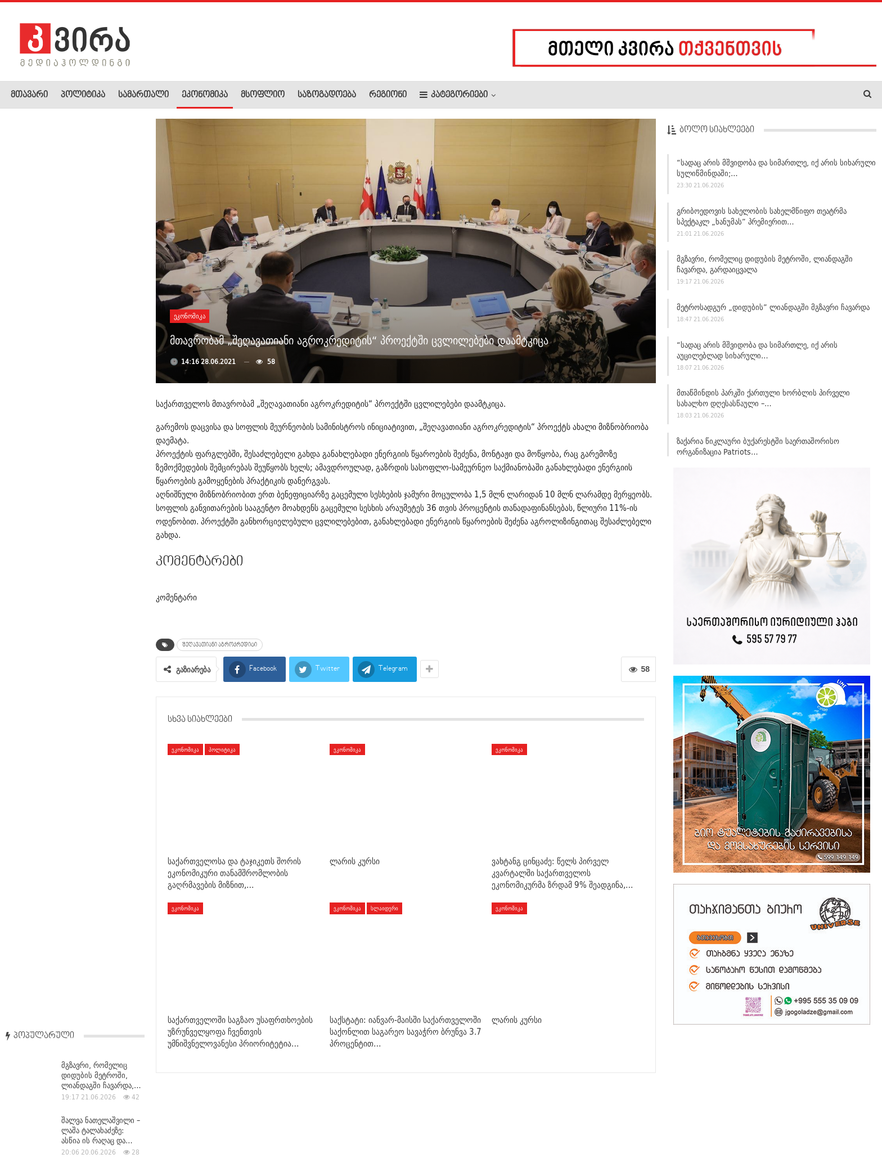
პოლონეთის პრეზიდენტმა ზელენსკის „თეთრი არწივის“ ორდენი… (96, 285)
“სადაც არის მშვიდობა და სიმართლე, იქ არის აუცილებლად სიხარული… (757, 354)
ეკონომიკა (205, 95)
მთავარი (29, 95)
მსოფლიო (263, 95)
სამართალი (143, 95)
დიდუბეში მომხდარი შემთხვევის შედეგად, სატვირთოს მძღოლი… (101, 401)
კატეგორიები (454, 95)
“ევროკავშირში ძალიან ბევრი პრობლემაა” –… (102, 683)
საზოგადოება (327, 95)
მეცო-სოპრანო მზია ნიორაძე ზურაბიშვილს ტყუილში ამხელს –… (100, 345)
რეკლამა (82, 1120)
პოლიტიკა (83, 95)
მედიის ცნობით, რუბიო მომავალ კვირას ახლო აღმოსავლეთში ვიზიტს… (102, 516)
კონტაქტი (129, 1120)
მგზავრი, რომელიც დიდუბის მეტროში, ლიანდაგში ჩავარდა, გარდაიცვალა (765, 268)
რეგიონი (388, 95)
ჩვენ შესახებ (30, 1120)
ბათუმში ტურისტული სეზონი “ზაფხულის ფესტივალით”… (97, 632)
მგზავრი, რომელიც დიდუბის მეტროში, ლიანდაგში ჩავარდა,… (101, 169)
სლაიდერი (384, 908)
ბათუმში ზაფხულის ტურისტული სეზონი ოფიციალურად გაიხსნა (101, 577)
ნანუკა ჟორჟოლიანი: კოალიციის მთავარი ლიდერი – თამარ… (98, 456)
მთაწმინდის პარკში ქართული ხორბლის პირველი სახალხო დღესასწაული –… (763, 402)
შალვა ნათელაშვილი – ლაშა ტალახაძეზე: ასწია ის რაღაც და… (100, 224)
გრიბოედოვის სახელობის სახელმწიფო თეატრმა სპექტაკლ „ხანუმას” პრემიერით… (762, 220)
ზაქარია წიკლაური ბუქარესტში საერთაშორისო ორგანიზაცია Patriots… (758, 450)
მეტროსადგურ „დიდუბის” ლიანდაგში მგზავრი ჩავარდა (773, 311)
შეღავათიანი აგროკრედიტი (219, 645)
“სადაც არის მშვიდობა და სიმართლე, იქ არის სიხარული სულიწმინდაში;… (776, 171)
